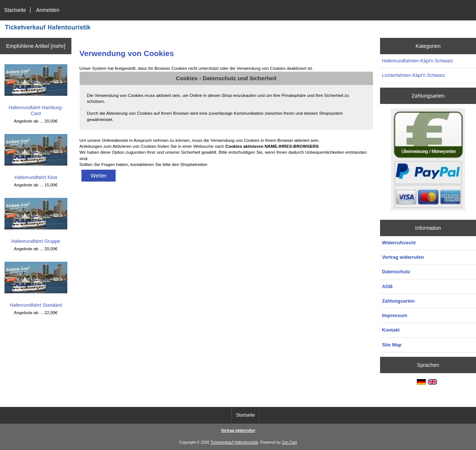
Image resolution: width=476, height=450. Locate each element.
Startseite (15, 10)
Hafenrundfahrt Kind (35, 157)
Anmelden (48, 10)
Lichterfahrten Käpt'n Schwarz (413, 75)
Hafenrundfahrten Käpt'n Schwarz (417, 60)
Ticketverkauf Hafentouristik (234, 442)
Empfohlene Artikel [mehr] (35, 46)
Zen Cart (289, 442)
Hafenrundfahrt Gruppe (35, 221)
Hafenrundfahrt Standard (35, 285)
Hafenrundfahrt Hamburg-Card (35, 90)
